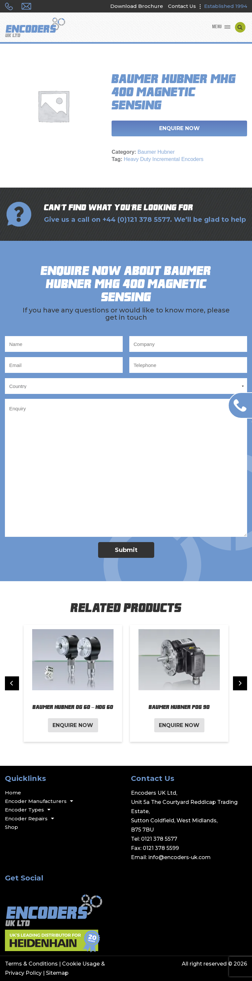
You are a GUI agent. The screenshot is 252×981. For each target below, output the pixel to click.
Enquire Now (179, 128)
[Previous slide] (12, 683)
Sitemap (57, 973)
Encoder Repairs (26, 818)
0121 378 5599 (161, 848)
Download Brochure (136, 6)
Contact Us (182, 6)
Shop (11, 827)
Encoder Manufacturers (36, 801)
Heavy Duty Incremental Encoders (163, 159)
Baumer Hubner (156, 152)
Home (13, 792)
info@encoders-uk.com (179, 857)
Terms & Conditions (31, 964)
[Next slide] (240, 683)
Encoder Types (24, 810)
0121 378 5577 (159, 839)
